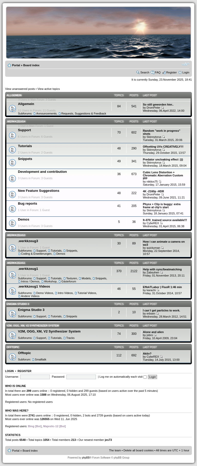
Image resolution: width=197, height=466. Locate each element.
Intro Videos (65, 292)
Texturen (71, 278)
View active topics (48, 88)
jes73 (108, 439)
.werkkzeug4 (15, 121)
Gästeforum (68, 281)
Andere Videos (30, 296)
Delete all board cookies (138, 450)
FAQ (158, 72)
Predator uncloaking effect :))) (163, 159)
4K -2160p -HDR (153, 191)
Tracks (70, 337)
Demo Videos (44, 292)
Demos (23, 219)
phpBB (86, 457)
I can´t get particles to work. (161, 310)
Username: (12, 376)
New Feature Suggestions (38, 191)
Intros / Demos (30, 281)
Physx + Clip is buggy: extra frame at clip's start (162, 206)
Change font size (185, 64)
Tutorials (25, 146)
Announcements (46, 113)
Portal (16, 65)
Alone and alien (153, 332)
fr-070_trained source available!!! (165, 220)
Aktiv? (147, 353)
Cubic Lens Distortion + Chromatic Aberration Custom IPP (163, 175)
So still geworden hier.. (158, 104)
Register (171, 72)
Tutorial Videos (86, 292)
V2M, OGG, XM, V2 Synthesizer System (32, 325)
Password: (58, 376)
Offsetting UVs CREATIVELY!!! (163, 146)
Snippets (25, 159)
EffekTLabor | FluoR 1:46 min (162, 287)
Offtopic (12, 347)
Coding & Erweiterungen (36, 253)
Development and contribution (42, 172)
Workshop (50, 281)
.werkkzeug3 (15, 235)
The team (115, 450)
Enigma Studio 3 (17, 304)
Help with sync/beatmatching (162, 269)
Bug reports (27, 203)
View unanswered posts (20, 88)
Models (86, 278)
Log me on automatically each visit (123, 376)
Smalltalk (40, 359)
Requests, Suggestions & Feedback (83, 113)
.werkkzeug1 (15, 263)
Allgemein (14, 95)
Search (144, 72)
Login (185, 72)
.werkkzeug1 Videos (34, 286)
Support (24, 130)
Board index (31, 65)
